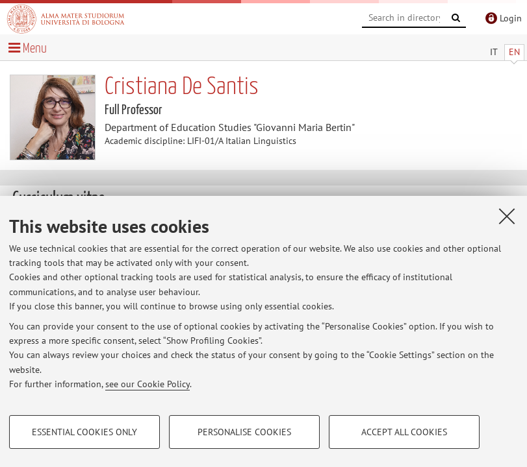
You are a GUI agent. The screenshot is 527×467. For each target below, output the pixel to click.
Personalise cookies (244, 432)
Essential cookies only (84, 432)
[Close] (506, 216)
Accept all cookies (404, 432)
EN (514, 52)
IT (494, 52)
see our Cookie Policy (147, 384)
